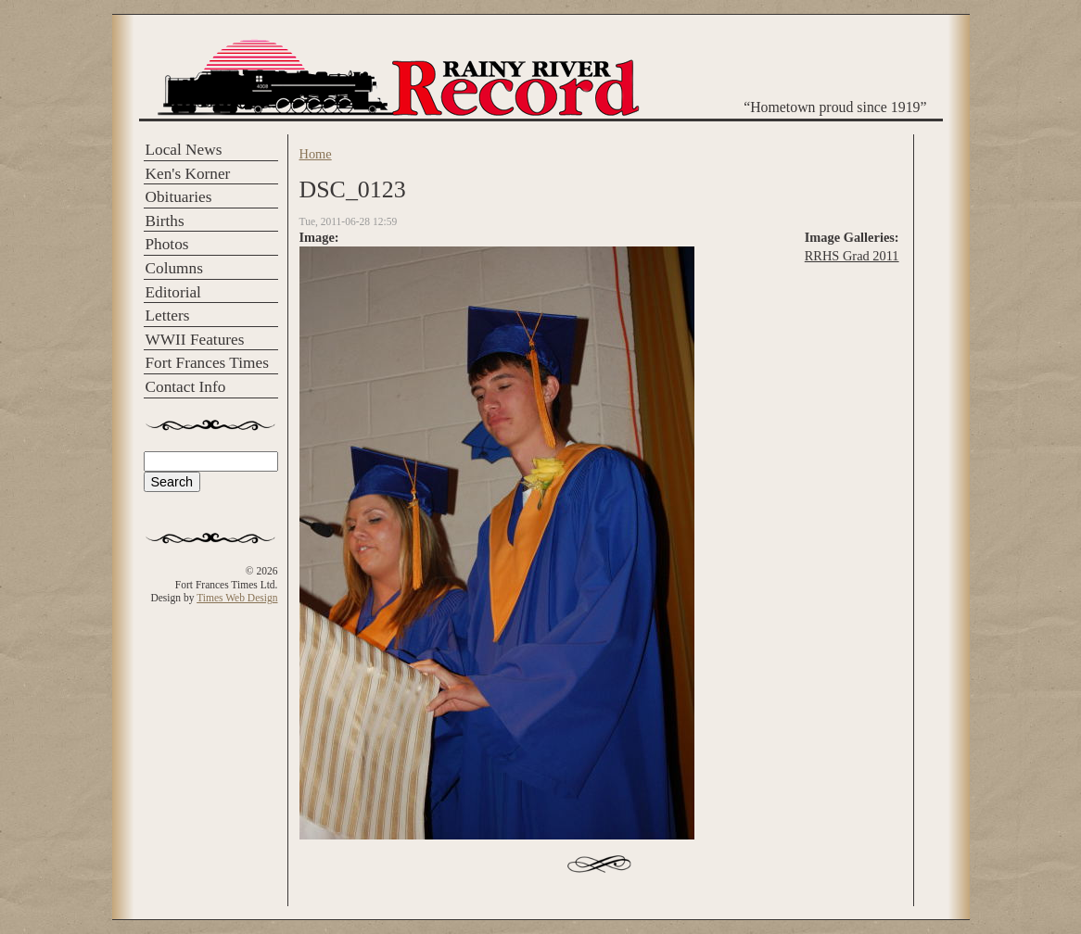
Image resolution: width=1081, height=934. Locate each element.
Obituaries (179, 197)
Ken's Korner (188, 174)
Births (165, 221)
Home (315, 153)
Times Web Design (237, 597)
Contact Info (186, 387)
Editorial (173, 292)
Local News (184, 149)
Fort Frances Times (207, 363)
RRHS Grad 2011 (852, 255)
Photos (167, 244)
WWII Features (195, 339)
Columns (174, 268)
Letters (168, 315)
